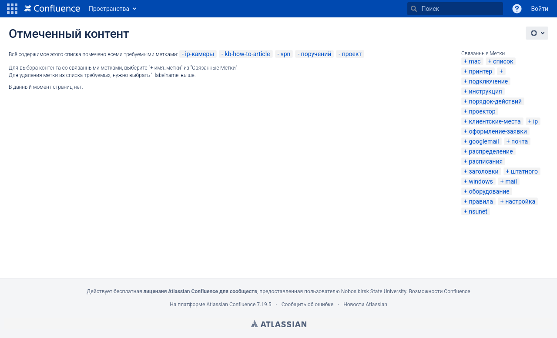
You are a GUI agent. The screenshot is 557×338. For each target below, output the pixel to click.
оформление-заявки (498, 131)
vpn (285, 53)
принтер (480, 71)
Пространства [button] (109, 8)
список (503, 61)
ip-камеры (199, 53)
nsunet (478, 211)
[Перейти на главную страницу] (52, 8)
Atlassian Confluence (230, 304)
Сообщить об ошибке (307, 304)
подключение (488, 81)
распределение (491, 151)
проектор (482, 111)
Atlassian (278, 323)
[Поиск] (413, 8)
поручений (316, 53)
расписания (486, 161)
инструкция (485, 91)
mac (474, 61)
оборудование (489, 191)
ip (535, 121)
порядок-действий (495, 101)
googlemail (484, 141)
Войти (539, 8)
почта (519, 141)
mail (511, 181)
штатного (524, 171)
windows (481, 181)
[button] (12, 8)
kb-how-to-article (247, 53)
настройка (520, 201)
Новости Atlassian (365, 304)
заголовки (483, 171)
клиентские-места (494, 121)
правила (481, 201)
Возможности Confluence (439, 291)
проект (352, 53)
